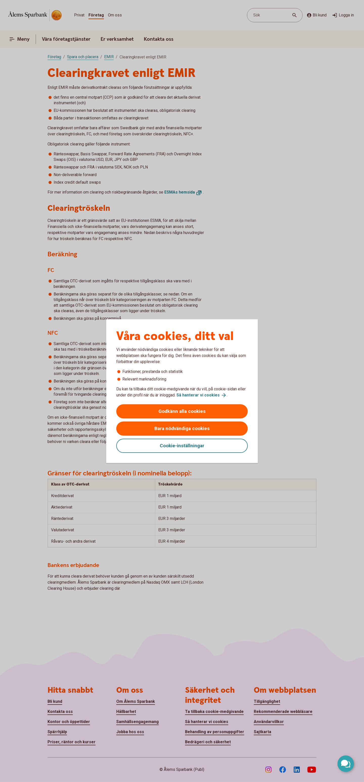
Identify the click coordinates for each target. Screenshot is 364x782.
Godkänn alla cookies (182, 411)
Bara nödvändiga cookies (182, 428)
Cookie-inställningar (182, 446)
